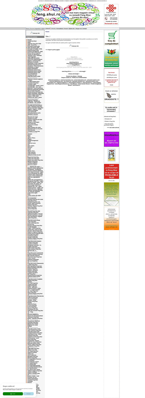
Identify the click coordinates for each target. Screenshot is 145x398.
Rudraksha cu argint (33, 67)
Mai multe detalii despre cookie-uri (12, 389)
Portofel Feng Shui (33, 236)
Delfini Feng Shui (32, 285)
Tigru (29, 136)
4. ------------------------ (33, 115)
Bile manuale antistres (33, 255)
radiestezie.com (92, 0)
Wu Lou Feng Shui (32, 261)
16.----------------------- (33, 313)
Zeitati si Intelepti (32, 372)
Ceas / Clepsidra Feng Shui (35, 106)
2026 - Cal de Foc (32, 45)
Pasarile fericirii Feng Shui (35, 275)
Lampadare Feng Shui (33, 346)
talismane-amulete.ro (60, 0)
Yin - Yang (30, 312)
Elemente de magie (33, 117)
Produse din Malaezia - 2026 (35, 51)
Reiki (29, 194)
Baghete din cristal (33, 325)
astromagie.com (51, 82)
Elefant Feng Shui (32, 271)
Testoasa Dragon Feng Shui (35, 238)
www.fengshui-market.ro (75, 82)
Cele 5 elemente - (32, 355)
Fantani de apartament (34, 54)
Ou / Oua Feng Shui (33, 291)
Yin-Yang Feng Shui (33, 351)
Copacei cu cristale (33, 125)
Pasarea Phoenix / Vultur (34, 288)
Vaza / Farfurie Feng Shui (34, 330)
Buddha (30, 302)
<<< (47, 49)
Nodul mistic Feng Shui (34, 247)
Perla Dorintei (31, 130)
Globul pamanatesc (33, 378)
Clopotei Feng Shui (33, 335)
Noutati (29, 39)
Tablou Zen (30, 353)
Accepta (13, 393)
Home (27, 28)
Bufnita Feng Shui (32, 280)
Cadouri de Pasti (32, 41)
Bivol (29, 135)
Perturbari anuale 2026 (34, 46)
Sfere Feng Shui (32, 292)
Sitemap (80, 76)
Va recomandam (32, 198)
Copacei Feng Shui (33, 100)
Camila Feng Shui (32, 284)
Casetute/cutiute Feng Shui (35, 333)
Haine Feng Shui (32, 207)
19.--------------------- (32, 347)
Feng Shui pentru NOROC (34, 241)
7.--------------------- (32, 165)
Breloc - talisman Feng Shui (35, 318)
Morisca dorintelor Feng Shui (35, 107)
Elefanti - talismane (33, 270)
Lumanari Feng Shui (33, 83)
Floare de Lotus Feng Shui (35, 257)
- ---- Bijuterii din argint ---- (35, 166)
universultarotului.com (80, 80)
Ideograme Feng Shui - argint (35, 181)
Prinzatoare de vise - (33, 309)
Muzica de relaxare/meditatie (35, 316)
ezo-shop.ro (41, 0)
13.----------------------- (33, 262)
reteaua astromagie (73, 73)
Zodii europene (32, 153)
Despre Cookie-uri (66, 77)
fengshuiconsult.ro (84, 0)
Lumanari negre (32, 84)
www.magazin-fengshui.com (74, 63)
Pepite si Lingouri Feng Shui (35, 232)
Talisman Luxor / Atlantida (35, 55)
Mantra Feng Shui (32, 357)
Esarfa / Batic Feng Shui (34, 203)
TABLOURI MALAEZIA (33, 58)
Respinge (28, 393)
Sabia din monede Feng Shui (35, 310)
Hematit (30, 326)
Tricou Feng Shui (32, 208)
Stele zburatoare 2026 (33, 47)
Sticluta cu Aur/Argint (33, 122)
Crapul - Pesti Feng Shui (34, 228)
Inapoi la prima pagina (54, 49)
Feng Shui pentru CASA (34, 329)
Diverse (30, 382)
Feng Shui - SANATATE (34, 101)
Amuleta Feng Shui (33, 380)
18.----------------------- (33, 327)
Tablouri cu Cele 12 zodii (34, 155)
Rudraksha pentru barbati (34, 71)
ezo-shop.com (67, 81)
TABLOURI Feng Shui (33, 348)
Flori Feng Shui (32, 123)
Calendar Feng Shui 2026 (34, 43)
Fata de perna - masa (33, 338)
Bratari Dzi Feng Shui (33, 157)
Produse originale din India (35, 119)
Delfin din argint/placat (34, 177)
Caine (29, 149)
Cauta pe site (36, 33)
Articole (53, 28)
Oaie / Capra (31, 145)
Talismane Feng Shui (33, 317)
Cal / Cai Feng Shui (33, 283)
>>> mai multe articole (113, 127)
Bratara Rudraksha (33, 68)
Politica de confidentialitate (79, 77)
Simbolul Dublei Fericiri (34, 276)
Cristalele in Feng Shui (34, 131)
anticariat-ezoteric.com (93, 80)
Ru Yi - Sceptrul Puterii (34, 289)
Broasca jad (31, 224)
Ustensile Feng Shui (33, 212)
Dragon (30, 139)
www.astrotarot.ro (87, 82)
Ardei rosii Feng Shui (33, 223)
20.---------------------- (32, 374)
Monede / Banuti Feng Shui (35, 230)
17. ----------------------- (33, 319)
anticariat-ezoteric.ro (49, 0)
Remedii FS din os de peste (35, 128)
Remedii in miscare (33, 114)
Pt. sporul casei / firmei (34, 369)
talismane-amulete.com (78, 81)
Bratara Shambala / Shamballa (36, 93)
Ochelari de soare (32, 118)
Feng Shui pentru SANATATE (35, 253)
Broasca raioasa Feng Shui (35, 225)
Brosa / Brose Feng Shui (34, 53)
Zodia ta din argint (32, 193)
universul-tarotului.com (67, 80)
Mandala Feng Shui (33, 356)
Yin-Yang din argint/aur (34, 191)
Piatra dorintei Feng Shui (34, 249)
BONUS (48, 28)
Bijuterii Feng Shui (33, 161)
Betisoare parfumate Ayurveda (36, 89)
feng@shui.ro (76, 65)
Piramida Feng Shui (33, 322)
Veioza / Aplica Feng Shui (34, 344)
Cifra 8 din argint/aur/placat (35, 59)
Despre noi (79, 28)
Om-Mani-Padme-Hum (33, 81)
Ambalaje (30, 381)
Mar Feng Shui (31, 274)
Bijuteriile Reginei (32, 164)
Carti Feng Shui (32, 56)
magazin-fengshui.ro (62, 82)
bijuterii (67, 0)
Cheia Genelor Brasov (84, 84)
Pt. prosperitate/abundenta (35, 367)
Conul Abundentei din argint (35, 173)
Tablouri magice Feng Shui (35, 370)
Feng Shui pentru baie (33, 331)
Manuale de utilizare (33, 62)
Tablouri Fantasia (32, 352)
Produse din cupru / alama (35, 97)
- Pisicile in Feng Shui (109, 121)
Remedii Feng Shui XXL (34, 202)
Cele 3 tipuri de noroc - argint (35, 172)
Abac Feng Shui (32, 221)
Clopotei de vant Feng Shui (35, 336)
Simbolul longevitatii (33, 259)
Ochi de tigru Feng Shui (34, 185)
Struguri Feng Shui (33, 237)
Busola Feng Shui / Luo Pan (35, 215)
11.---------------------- (32, 240)
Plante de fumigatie (33, 110)
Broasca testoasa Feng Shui (35, 254)
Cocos (29, 148)
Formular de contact (111, 21)
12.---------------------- (32, 251)
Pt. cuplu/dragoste (32, 363)
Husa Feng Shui (32, 339)
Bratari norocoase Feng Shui (35, 160)
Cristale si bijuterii (32, 162)
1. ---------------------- (32, 77)
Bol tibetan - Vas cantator (34, 102)
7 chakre (30, 80)
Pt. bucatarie (31, 360)
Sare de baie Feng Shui (34, 90)
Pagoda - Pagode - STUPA (34, 109)
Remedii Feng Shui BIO (34, 211)
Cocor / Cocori (31, 258)
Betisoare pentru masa (34, 343)
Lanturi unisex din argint (34, 195)
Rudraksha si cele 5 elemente (35, 63)
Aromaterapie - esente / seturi (35, 85)
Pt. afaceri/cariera (32, 368)
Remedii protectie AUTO (34, 113)
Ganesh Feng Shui (32, 301)
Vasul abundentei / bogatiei (35, 216)
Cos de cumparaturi (35, 28)
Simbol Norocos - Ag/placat (35, 189)
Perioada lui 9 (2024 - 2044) (35, 49)
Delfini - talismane (32, 287)
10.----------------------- (33, 219)
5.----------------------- (32, 132)
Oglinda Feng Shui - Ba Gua (35, 213)
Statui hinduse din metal (34, 127)
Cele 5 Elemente (32, 111)
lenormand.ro (76, 85)
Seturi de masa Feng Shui (34, 342)
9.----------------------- (32, 210)
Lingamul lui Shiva (33, 272)
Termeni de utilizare (71, 76)
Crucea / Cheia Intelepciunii (35, 176)
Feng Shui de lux (32, 200)
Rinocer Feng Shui (33, 308)
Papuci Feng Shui (32, 204)
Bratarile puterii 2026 (33, 50)
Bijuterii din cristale (33, 323)
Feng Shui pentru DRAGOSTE (36, 263)
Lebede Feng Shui (32, 264)
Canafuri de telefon (33, 244)
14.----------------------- (33, 278)
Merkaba (30, 126)
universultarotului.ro (74, 0)
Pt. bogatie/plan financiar (34, 359)
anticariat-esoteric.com (92, 81)
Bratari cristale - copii (33, 376)
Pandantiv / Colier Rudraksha (35, 66)
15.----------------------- (33, 295)
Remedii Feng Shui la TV (34, 64)
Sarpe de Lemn (32, 143)
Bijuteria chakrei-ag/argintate (35, 168)
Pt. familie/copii (32, 364)
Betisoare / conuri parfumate (35, 88)
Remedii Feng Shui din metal (35, 199)
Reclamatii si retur (111, 23)
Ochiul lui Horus (32, 304)
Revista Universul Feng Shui (35, 92)
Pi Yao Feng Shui (32, 305)
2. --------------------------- (33, 98)
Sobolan (30, 134)
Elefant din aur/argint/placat (35, 179)
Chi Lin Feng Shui (32, 299)
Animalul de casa (32, 75)
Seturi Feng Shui (32, 217)
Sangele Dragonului (33, 140)
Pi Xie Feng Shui (32, 306)
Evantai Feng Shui (32, 268)
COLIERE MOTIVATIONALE (35, 105)
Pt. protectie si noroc (33, 361)
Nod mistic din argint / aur (34, 183)
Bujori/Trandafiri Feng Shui (35, 267)
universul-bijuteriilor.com (56, 81)
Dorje (29, 178)
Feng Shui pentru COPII (34, 76)
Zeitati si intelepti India (34, 373)
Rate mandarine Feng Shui (35, 266)
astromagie (82, 71)
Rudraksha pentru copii (34, 72)
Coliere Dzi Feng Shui (33, 159)
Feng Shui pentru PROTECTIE (36, 296)
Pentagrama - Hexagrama (34, 169)
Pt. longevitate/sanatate (34, 365)
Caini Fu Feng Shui (33, 297)
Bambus (30, 281)
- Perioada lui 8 (108, 119)
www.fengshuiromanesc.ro (62, 84)
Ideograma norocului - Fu (34, 245)
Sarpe (29, 142)
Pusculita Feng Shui (33, 234)
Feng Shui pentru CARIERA (35, 279)
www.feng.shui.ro (74, 62)
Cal (28, 144)
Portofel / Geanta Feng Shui (35, 206)
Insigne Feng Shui (32, 246)
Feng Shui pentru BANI (34, 220)
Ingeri (29, 42)
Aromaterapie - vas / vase (34, 87)
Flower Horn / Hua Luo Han (35, 229)
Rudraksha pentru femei (34, 70)
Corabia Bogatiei (32, 227)
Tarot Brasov (73, 84)
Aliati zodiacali (31, 152)
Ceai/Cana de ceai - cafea (34, 334)
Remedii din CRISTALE (34, 321)
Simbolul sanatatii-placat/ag (35, 190)
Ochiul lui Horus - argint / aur (35, 187)
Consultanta (59, 28)
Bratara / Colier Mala (33, 96)
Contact (85, 28)
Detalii (111, 85)
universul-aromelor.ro (102, 0)
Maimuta (30, 147)
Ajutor (43, 28)
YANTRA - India (32, 121)
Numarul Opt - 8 (32, 250)
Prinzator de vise (32, 377)
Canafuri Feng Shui (33, 242)
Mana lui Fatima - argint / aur (35, 182)
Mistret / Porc (31, 151)
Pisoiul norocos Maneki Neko (35, 233)
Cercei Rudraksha (32, 73)
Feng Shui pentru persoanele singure (109, 124)
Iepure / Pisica (31, 138)
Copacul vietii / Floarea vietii (35, 174)
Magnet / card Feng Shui (34, 60)
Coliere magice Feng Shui (34, 94)
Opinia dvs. (72, 28)
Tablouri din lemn (32, 350)
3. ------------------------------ (34, 104)
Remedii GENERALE (33, 314)
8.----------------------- (32, 196)
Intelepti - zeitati (32, 300)
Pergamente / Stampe (33, 340)
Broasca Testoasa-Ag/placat (35, 170)
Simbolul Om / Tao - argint (34, 186)
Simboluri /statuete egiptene (35, 79)
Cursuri (66, 28)
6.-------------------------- (33, 156)
